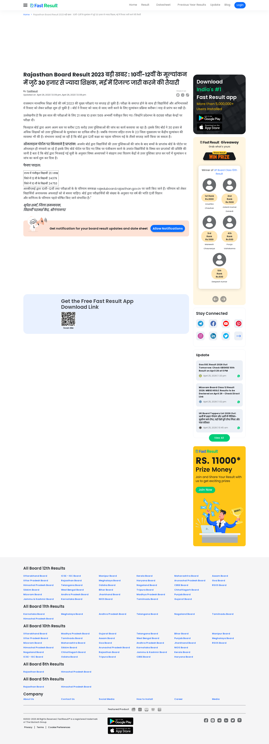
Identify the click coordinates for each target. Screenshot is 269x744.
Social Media (106, 699)
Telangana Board (72, 585)
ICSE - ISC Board (71, 576)
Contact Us (67, 699)
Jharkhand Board (109, 594)
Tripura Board (145, 589)
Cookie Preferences (59, 727)
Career (178, 699)
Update (215, 5)
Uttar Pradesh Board (35, 580)
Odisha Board (107, 585)
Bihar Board (106, 589)
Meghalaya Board (110, 580)
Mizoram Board (32, 594)
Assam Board (220, 576)
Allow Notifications (168, 228)
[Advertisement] (134, 42)
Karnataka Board (71, 599)
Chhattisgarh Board (186, 589)
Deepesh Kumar (219, 281)
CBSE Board (181, 585)
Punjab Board (182, 594)
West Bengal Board (72, 589)
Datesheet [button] (163, 5)
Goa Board (218, 580)
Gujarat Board (183, 599)
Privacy (28, 727)
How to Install (145, 699)
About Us (28, 699)
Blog (227, 5)
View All (219, 438)
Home (133, 5)
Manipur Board (108, 576)
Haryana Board (146, 580)
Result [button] (145, 5)
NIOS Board (106, 599)
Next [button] (223, 299)
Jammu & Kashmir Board (38, 599)
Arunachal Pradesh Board (189, 580)
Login (240, 5)
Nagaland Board (147, 585)
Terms (40, 727)
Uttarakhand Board (35, 576)
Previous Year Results (192, 5)
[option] (219, 229)
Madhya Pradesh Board (151, 594)
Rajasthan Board (71, 580)
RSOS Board (219, 585)
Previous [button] (215, 299)
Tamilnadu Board (147, 599)
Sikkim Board (31, 589)
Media (216, 699)
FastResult (32, 91)
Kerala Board (145, 576)
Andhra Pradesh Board (75, 594)
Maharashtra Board (186, 576)
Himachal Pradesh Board (38, 585)
